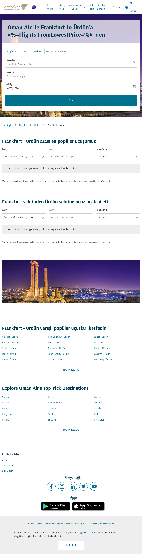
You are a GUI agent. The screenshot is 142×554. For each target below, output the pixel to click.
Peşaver (6, 420)
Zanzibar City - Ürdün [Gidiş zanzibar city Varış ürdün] (58, 354)
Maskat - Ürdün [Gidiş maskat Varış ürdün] (10, 337)
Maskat (6, 397)
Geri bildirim (8, 465)
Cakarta (52, 408)
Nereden (11, 60)
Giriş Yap (62, 7)
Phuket (5, 402)
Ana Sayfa (7, 125)
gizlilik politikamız (89, 532)
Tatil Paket (91, 7)
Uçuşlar (23, 125)
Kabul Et (71, 545)
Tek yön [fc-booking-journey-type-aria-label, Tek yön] (10, 51)
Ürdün (37, 125)
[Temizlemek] (134, 62)
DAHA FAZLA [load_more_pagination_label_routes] (71, 370)
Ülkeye (31, 524)
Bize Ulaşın (7, 471)
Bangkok (98, 397)
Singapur (52, 420)
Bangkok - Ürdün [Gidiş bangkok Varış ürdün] (10, 342)
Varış (51, 149)
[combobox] (24, 157)
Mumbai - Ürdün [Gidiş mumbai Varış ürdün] (56, 359)
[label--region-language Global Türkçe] (133, 7)
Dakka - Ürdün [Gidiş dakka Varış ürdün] (9, 354)
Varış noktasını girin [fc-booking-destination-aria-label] (16, 76)
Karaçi (5, 408)
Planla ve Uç (53, 7)
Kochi (51, 397)
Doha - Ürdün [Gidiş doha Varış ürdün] (100, 342)
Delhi (96, 414)
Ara (71, 100)
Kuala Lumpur (55, 402)
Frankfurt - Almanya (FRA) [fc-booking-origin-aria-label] (19, 64)
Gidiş (9, 84)
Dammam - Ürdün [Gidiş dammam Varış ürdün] (56, 348)
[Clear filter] (43, 157)
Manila (97, 408)
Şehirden (93, 524)
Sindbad (117, 7)
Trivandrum (99, 420)
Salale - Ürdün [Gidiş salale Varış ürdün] (101, 337)
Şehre (39, 524)
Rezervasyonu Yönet (77, 7)
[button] (31, 51)
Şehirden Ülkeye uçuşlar (76, 524)
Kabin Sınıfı (101, 149)
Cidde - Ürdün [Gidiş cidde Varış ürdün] (9, 348)
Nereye (10, 72)
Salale (51, 414)
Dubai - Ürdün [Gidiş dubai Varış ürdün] (55, 342)
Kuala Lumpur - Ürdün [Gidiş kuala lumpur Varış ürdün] (59, 337)
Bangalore (7, 414)
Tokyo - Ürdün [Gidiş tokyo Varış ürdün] (9, 359)
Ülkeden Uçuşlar (107, 524)
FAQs (4, 460)
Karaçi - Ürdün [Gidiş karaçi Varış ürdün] (101, 348)
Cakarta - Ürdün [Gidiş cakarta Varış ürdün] (102, 354)
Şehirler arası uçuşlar (54, 524)
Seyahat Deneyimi (104, 7)
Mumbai (98, 402)
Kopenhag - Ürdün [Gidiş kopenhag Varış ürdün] (103, 359)
